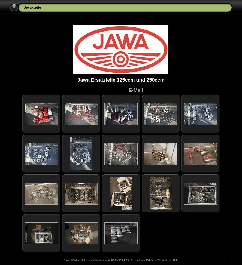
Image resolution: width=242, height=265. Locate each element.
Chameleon (164, 259)
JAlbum (150, 259)
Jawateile (32, 7)
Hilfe (175, 259)
